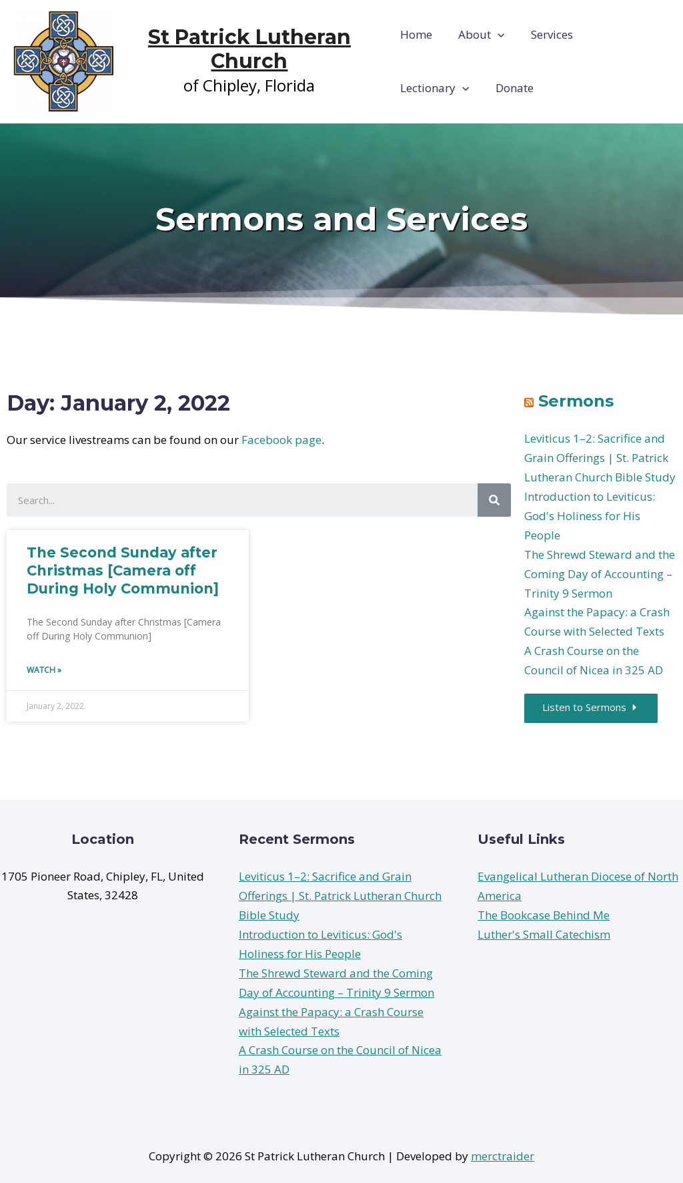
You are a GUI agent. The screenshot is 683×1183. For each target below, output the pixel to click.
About (478, 34)
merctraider (502, 1156)
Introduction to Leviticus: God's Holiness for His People (589, 516)
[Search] (494, 500)
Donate (419, 87)
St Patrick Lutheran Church (250, 49)
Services (545, 34)
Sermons (576, 401)
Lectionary (623, 34)
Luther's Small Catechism (544, 934)
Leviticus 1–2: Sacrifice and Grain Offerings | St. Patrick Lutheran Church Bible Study (600, 458)
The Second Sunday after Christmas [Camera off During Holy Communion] (123, 571)
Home (416, 34)
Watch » (44, 670)
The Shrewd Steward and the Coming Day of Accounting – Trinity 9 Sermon (599, 574)
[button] (593, 709)
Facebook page (281, 439)
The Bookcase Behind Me (544, 915)
